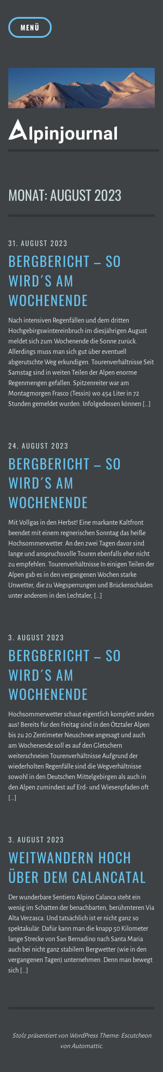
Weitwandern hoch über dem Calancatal (77, 867)
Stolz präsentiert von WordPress (55, 1035)
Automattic (86, 1045)
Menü (30, 27)
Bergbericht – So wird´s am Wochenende (64, 280)
